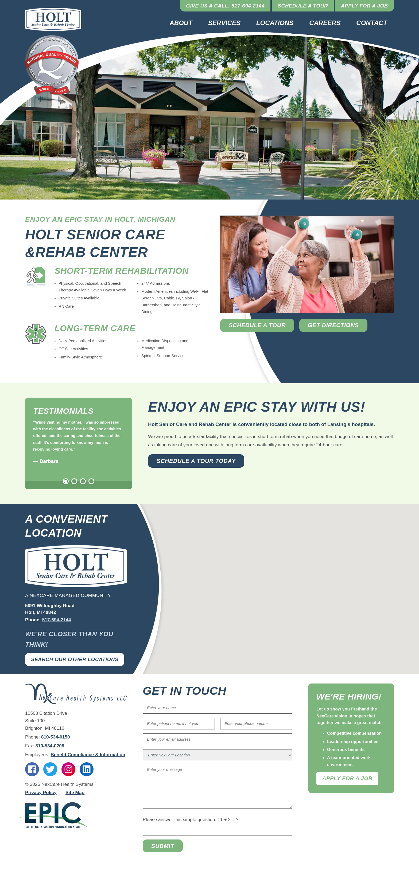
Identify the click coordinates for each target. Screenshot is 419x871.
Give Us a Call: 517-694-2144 (225, 6)
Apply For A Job (347, 778)
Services (224, 22)
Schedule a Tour (303, 6)
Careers (324, 22)
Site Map (74, 792)
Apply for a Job (364, 6)
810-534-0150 (55, 737)
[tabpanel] (78, 442)
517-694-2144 (56, 619)
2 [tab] (74, 481)
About (180, 22)
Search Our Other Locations (74, 659)
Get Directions (333, 325)
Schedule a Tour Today (196, 461)
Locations (275, 22)
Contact (371, 22)
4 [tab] (91, 481)
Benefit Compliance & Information (88, 754)
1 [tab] (66, 481)
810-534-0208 (50, 745)
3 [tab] (83, 481)
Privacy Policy (41, 792)
